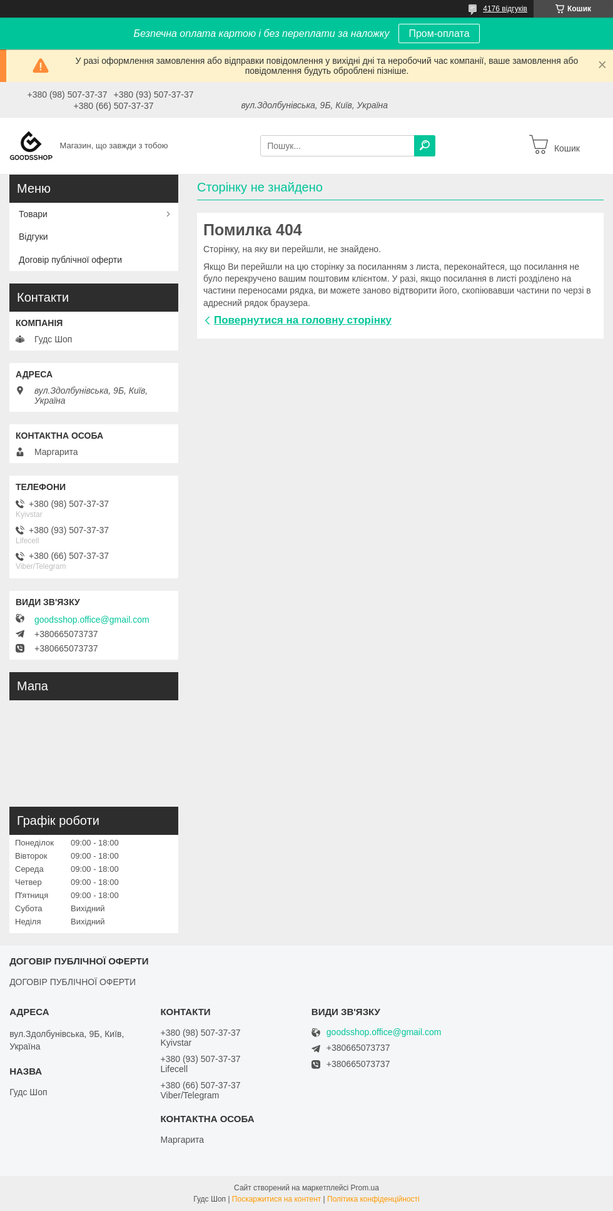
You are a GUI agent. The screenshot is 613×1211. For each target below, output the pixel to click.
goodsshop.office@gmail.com (91, 620)
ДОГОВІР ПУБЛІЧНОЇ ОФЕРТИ (72, 982)
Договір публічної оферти (70, 260)
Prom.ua (365, 1187)
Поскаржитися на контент (276, 1199)
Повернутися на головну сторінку (303, 320)
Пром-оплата (438, 33)
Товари (33, 214)
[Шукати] (424, 145)
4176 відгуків (505, 8)
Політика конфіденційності (373, 1199)
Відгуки (33, 237)
